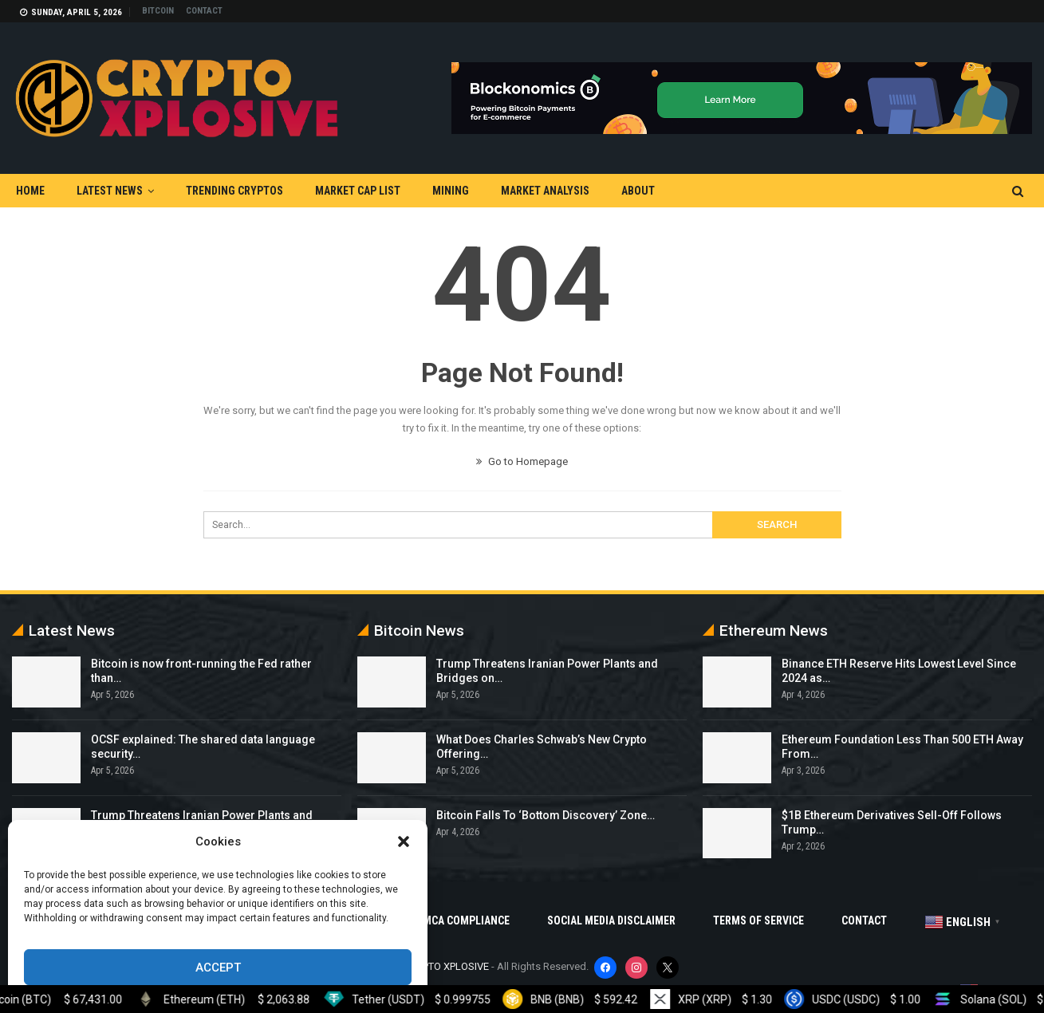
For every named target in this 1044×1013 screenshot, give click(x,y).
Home (30, 190)
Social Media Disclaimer (611, 920)
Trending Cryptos (234, 190)
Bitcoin (158, 11)
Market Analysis (545, 190)
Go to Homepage (522, 461)
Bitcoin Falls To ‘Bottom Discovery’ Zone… (545, 815)
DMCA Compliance (463, 920)
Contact (204, 11)
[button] (404, 841)
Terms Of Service (758, 920)
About (638, 190)
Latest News (110, 190)
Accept (218, 967)
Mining (450, 190)
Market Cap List (357, 190)
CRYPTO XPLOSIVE (446, 966)
